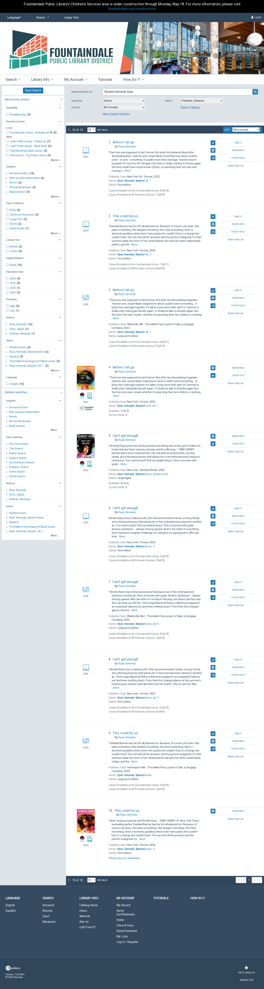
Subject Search (18, 457)
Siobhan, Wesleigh (20, 333)
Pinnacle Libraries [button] (15, 121)
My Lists (122, 936)
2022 (13, 292)
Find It (226, 142)
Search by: (77, 100)
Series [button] (9, 340)
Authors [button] (10, 317)
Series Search (17, 476)
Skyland (14, 356)
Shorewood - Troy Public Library (28, 155)
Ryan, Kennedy (18, 324)
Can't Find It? (87, 927)
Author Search (17, 453)
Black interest (17, 191)
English (14, 383)
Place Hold (228, 158)
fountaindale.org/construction (132, 8)
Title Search (16, 448)
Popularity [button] (11, 299)
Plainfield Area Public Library (26, 150)
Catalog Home (88, 905)
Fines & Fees (124, 925)
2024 (13, 283)
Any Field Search (18, 444)
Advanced (49, 921)
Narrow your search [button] (17, 99)
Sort (227, 130)
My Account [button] (75, 79)
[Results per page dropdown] (91, 129)
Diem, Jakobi (17, 329)
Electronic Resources (22, 214)
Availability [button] (12, 107)
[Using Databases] (202, 100)
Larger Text (71, 17)
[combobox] (124, 100)
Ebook (14, 223)
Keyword (48, 905)
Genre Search (17, 471)
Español (11, 910)
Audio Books (17, 228)
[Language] (14, 17)
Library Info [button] (42, 79)
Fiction (14, 251)
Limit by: (76, 107)
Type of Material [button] (14, 203)
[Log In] (252, 17)
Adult (13, 264)
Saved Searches (126, 931)
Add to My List (235, 165)
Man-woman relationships (25, 178)
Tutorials (105, 79)
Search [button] (13, 79)
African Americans (20, 187)
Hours (83, 910)
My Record (123, 905)
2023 (13, 287)
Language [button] (11, 377)
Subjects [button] (11, 166)
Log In (258, 17)
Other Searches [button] (14, 437)
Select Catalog (190, 107)
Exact (46, 916)
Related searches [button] (16, 392)
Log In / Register (127, 942)
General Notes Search (21, 462)
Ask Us (84, 921)
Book (13, 210)
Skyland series (18, 347)
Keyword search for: (82, 91)
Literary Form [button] (13, 239)
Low (12, 310)
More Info (227, 150)
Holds (120, 920)
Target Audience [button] (14, 258)
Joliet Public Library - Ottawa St (28, 141)
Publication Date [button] (14, 271)
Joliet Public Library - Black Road (29, 145)
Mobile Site (246, 980)
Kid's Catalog (246, 971)
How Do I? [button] (133, 79)
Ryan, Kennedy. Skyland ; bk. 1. (27, 365)
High (13, 306)
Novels (13, 182)
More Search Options (116, 114)
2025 (13, 278)
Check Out (227, 375)
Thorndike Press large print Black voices (32, 361)
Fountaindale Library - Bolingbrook (31, 132)
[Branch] (42, 17)
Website (84, 916)
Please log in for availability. (124, 858)
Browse (47, 910)
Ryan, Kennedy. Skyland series (27, 351)
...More (127, 170)
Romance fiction (19, 173)
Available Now (18, 114)
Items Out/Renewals (125, 912)
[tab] (33, 99)
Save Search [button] (33, 90)
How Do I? (197, 898)
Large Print (16, 219)
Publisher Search (19, 467)
